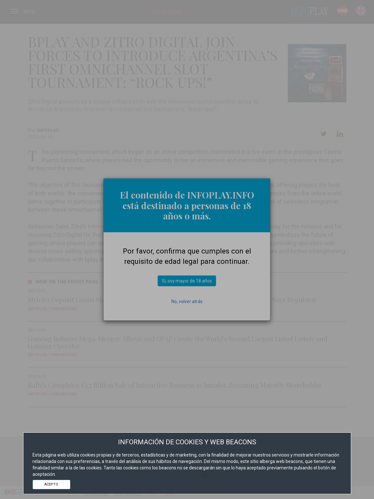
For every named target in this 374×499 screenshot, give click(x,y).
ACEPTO (51, 484)
